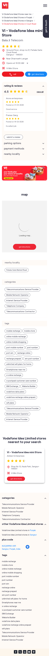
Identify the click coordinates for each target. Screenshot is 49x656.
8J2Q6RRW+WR (9, 545)
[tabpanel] (24, 465)
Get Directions (24, 246)
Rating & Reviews (13, 85)
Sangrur (33, 534)
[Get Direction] (27, 548)
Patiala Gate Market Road (16, 270)
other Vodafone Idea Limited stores (22, 523)
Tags (4, 554)
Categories (8, 497)
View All (40, 91)
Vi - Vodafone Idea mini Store (24, 451)
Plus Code (7, 539)
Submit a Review (13, 137)
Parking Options (12, 143)
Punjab (33, 530)
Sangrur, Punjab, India (11, 548)
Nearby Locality (12, 153)
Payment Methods (14, 148)
